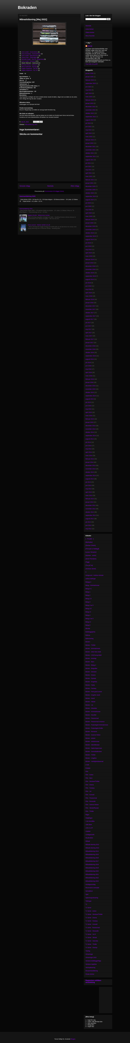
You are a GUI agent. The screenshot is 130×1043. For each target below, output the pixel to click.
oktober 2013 (90, 472)
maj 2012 (88, 529)
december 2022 (90, 106)
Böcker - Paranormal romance (95, 721)
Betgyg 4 (88, 582)
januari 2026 (89, 73)
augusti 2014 (90, 439)
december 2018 (90, 266)
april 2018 (89, 293)
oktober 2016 (90, 352)
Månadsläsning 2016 (92, 858)
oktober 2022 (90, 113)
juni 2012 (88, 525)
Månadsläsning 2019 (92, 868)
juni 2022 (88, 126)
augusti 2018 (90, 279)
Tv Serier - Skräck (91, 937)
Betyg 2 (88, 595)
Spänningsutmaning (92, 898)
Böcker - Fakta (90, 685)
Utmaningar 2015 (91, 957)
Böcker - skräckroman (92, 741)
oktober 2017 (90, 312)
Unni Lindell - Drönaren (28, 61)
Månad (88, 841)
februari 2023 (90, 100)
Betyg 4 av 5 (89, 618)
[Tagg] (87, 562)
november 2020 (90, 189)
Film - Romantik (90, 801)
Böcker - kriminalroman (93, 648)
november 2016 (90, 349)
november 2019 (90, 229)
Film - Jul (88, 791)
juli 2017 (88, 322)
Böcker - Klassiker (91, 708)
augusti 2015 (90, 399)
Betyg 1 (88, 592)
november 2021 (90, 150)
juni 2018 (88, 286)
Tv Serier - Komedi (91, 924)
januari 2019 (89, 263)
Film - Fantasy (90, 788)
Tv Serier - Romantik (92, 931)
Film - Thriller (90, 811)
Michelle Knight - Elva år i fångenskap (33, 59)
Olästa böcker (90, 32)
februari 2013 (90, 499)
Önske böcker (90, 974)
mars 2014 (89, 455)
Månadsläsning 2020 (92, 871)
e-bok (87, 765)
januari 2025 (89, 77)
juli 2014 (88, 442)
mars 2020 (89, 216)
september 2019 (91, 236)
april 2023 (89, 93)
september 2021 (91, 156)
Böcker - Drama (90, 675)
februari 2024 (90, 80)
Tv (86, 904)
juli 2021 (88, 163)
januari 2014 (89, 462)
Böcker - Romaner (91, 731)
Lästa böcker (90, 29)
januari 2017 (89, 342)
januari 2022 (89, 143)
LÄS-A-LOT (89, 828)
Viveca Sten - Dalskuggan (29, 57)
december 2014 (90, 425)
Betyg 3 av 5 (89, 605)
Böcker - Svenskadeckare (94, 751)
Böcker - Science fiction (93, 735)
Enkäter (88, 768)
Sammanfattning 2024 (26, 208)
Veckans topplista (91, 964)
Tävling (88, 951)
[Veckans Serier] (91, 569)
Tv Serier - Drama (91, 917)
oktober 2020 (90, 193)
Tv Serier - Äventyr (91, 947)
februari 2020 (90, 219)
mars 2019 (89, 256)
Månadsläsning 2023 (92, 881)
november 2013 (90, 469)
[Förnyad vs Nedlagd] (92, 549)
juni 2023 (88, 87)
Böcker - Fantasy (91, 688)
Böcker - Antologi (91, 658)
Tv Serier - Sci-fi (91, 934)
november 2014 (90, 429)
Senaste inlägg (25, 186)
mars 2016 (89, 376)
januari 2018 (89, 302)
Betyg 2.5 (89, 598)
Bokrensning (89, 638)
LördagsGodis (90, 834)
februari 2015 (90, 419)
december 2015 (90, 386)
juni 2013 (88, 485)
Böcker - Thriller (91, 645)
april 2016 (89, 372)
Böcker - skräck (90, 738)
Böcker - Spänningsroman (94, 748)
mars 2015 (89, 415)
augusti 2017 (90, 319)
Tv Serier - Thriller (91, 944)
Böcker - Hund (90, 698)
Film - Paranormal (91, 798)
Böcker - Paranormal (92, 718)
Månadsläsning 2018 (92, 864)
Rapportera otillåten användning (93, 981)
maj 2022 (88, 130)
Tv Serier (88, 907)
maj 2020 (88, 209)
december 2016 (90, 346)
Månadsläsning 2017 (92, 861)
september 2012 (91, 515)
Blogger (73, 1039)
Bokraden (27, 7)
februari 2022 (90, 140)
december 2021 (90, 146)
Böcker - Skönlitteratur (93, 745)
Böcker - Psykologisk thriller (94, 728)
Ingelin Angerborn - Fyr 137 (30, 70)
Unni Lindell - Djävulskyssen (30, 55)
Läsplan (88, 831)
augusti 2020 (90, 200)
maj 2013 (88, 489)
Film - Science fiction (92, 804)
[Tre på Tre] (89, 565)
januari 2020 (89, 223)
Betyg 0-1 (89, 588)
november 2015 (90, 389)
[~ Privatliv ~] (90, 539)
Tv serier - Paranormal (93, 927)
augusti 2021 (90, 160)
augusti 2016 (90, 359)
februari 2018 (90, 299)
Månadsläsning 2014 (92, 851)
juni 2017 (88, 326)
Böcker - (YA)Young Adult (93, 655)
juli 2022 (88, 123)
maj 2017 (88, 329)
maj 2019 (88, 249)
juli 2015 (88, 402)
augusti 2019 (90, 239)
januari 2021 (89, 183)
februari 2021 (90, 180)
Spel (87, 894)
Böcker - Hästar (90, 701)
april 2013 (89, 492)
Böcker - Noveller (91, 715)
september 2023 (91, 83)
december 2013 (90, 465)
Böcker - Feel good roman (94, 691)
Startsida (50, 186)
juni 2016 (88, 366)
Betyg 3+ (88, 612)
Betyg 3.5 (89, 608)
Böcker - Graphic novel (93, 695)
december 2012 (90, 505)
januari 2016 (89, 382)
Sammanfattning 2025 (27, 196)
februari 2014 (90, 459)
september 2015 (91, 396)
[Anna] (90, 46)
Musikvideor (89, 838)
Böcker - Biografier (91, 668)
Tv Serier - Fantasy (92, 921)
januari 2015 (89, 422)
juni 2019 (88, 246)
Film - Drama (90, 785)
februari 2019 (90, 259)
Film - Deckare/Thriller (93, 781)
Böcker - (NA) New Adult (93, 652)
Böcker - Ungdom (91, 758)
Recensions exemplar (92, 887)
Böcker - (88, 642)
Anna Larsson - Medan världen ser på (39, 225)
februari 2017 (90, 339)
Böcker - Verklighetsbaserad (94, 761)
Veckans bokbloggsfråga (93, 961)
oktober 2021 (90, 153)
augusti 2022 (90, 120)
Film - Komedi (90, 794)
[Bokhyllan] (89, 542)
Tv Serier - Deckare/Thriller (94, 914)
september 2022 (91, 116)
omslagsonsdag (90, 884)
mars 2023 (89, 96)
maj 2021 (88, 170)
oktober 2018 (90, 273)
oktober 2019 (90, 233)
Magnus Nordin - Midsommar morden (39, 215)
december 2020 (90, 186)
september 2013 (91, 475)
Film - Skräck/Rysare (92, 808)
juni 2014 (88, 445)
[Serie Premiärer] (91, 559)
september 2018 (91, 276)
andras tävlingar (91, 578)
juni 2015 (88, 406)
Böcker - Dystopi (91, 678)
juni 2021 (88, 166)
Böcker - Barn (90, 662)
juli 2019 (88, 243)
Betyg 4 (88, 615)
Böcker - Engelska (91, 681)
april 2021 (89, 173)
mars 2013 (89, 495)
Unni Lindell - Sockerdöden (30, 52)
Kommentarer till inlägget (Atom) (54, 191)
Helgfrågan (89, 818)
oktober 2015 (90, 392)
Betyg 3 (88, 602)
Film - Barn (89, 778)
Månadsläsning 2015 (92, 854)
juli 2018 (88, 283)
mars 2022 (89, 136)
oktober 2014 (90, 432)
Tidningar (88, 901)
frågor (87, 814)
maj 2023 (88, 90)
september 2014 (91, 435)
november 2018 (90, 269)
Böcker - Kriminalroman (93, 711)
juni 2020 (88, 206)
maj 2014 (88, 449)
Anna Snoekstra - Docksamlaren (31, 54)
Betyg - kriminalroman (92, 585)
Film (87, 771)
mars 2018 (89, 296)
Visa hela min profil (92, 64)
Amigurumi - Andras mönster (94, 575)
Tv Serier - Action (91, 911)
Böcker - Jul (89, 705)
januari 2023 (89, 103)
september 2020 (91, 196)
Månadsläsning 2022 (31, 124)
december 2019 (90, 226)
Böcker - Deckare (91, 672)
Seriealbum (89, 891)
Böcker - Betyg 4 (91, 665)
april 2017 (89, 332)
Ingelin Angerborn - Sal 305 (30, 68)
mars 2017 (89, 336)
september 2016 (91, 356)
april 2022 (89, 133)
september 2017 (91, 316)
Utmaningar (89, 954)
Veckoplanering (90, 967)
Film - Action (89, 775)
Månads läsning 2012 (92, 844)
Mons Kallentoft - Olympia (29, 66)
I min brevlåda (90, 821)
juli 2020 (88, 203)
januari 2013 (89, 502)
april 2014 (89, 452)
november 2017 (90, 309)
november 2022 (90, 110)
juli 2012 (88, 522)
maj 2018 (88, 289)
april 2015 (89, 412)
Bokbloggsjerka (90, 632)
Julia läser (89, 824)
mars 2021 (89, 176)
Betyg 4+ (88, 622)
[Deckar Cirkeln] (91, 545)
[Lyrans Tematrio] (91, 552)
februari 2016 (90, 379)
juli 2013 (88, 482)
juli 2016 (88, 362)
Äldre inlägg (75, 186)
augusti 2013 (90, 479)
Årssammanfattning (92, 971)
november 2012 (90, 509)
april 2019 (89, 253)
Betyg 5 (88, 625)
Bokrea (88, 635)
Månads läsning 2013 (92, 848)
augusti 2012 (90, 518)
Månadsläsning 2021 (92, 874)
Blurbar (88, 628)
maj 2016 (88, 369)
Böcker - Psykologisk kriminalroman (97, 725)
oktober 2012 (90, 512)
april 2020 (89, 213)
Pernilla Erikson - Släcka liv (30, 65)
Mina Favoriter (90, 36)
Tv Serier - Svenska (92, 941)
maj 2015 (88, 409)
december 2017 (90, 306)
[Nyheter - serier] (91, 555)
